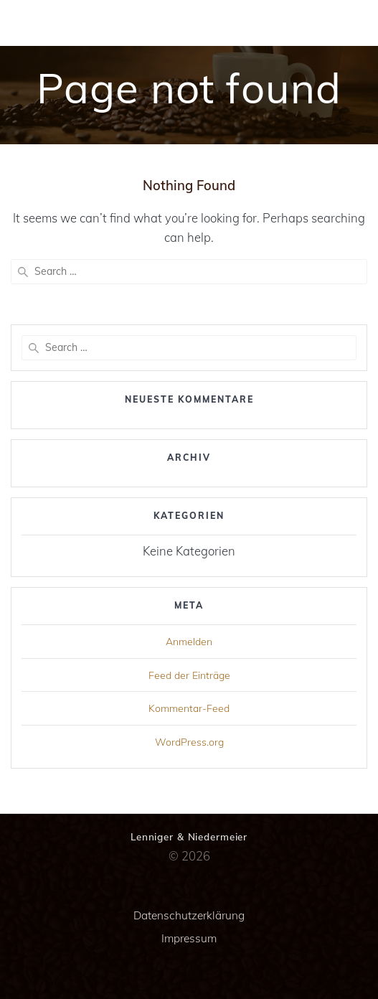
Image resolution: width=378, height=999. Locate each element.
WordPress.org (189, 742)
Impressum (189, 938)
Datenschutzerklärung (189, 915)
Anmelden (189, 641)
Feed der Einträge (189, 675)
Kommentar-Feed (189, 708)
